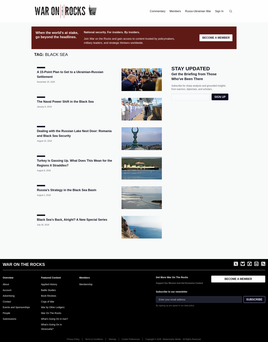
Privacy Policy (73, 339)
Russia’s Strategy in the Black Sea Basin (66, 190)
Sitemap (112, 339)
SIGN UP (220, 96)
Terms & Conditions (94, 339)
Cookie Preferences (131, 339)
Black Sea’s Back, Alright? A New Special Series (72, 219)
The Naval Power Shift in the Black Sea (65, 101)
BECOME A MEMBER (216, 37)
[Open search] (231, 11)
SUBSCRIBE (254, 299)
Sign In (219, 11)
